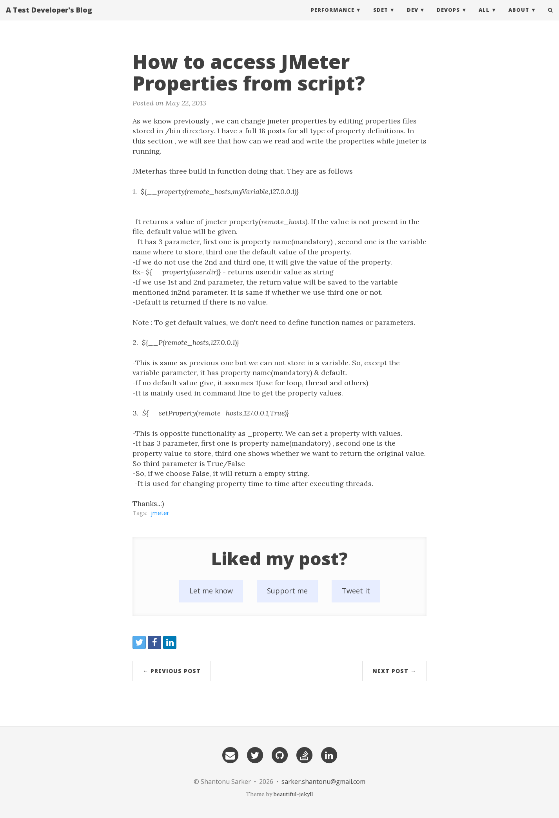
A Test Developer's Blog (49, 17)
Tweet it (356, 590)
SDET (380, 17)
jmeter (160, 513)
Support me (287, 590)
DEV (412, 17)
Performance (332, 17)
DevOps (448, 17)
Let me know (211, 590)
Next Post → (394, 671)
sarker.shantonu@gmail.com (323, 781)
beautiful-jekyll (293, 794)
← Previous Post (172, 671)
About (518, 17)
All (484, 17)
